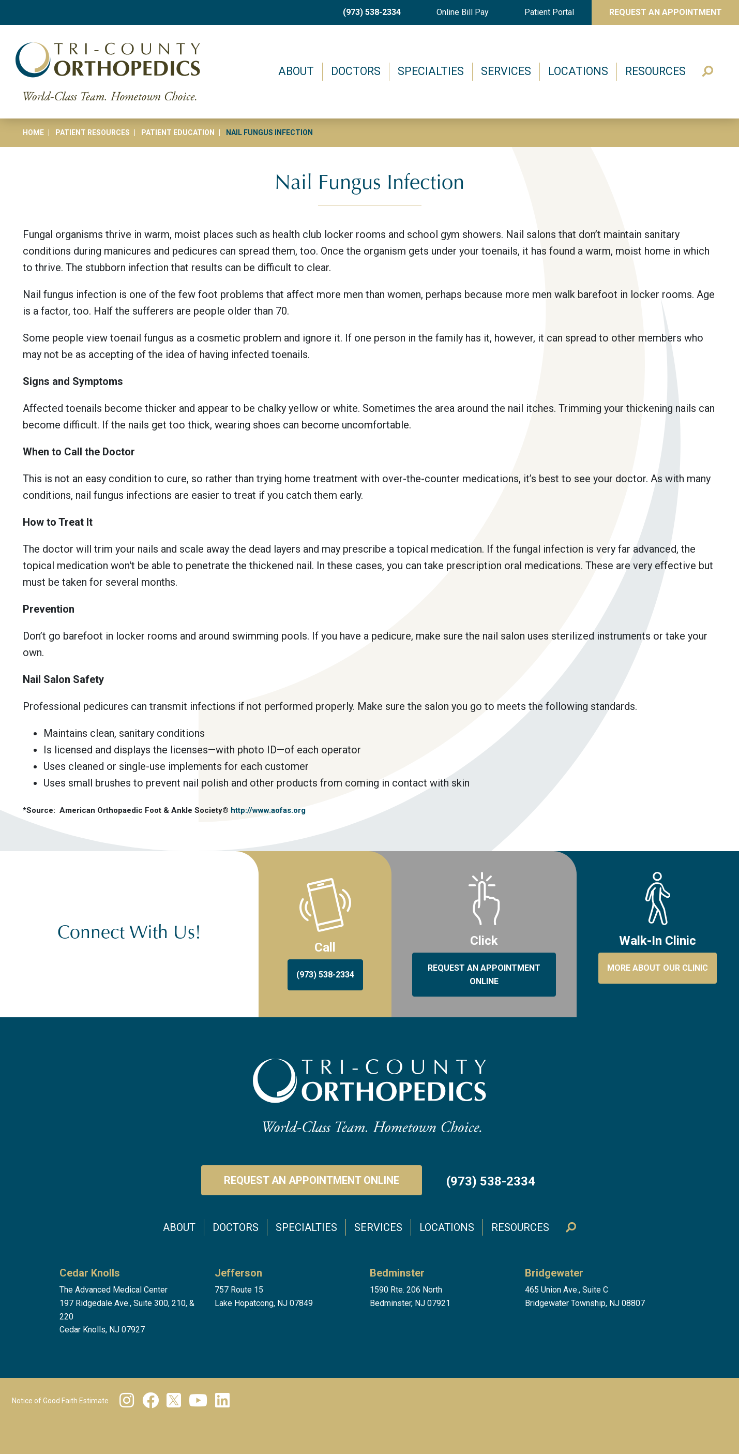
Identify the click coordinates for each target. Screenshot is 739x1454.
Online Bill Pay (462, 12)
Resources (655, 71)
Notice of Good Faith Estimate (60, 1401)
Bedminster (397, 1273)
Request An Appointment (665, 12)
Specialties (431, 71)
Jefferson (238, 1273)
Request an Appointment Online (311, 1180)
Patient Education (178, 132)
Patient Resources (92, 132)
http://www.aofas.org (268, 810)
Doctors (356, 71)
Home (33, 132)
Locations (578, 71)
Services (506, 71)
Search (708, 71)
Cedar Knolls (89, 1273)
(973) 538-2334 (372, 12)
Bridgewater (554, 1273)
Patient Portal (549, 12)
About (296, 71)
